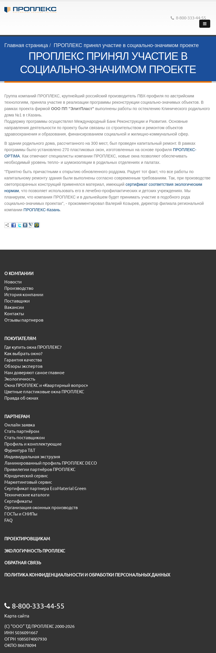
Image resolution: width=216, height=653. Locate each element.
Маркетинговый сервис (28, 482)
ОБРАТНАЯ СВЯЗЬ (22, 562)
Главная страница (26, 45)
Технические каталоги (26, 494)
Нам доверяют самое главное (34, 372)
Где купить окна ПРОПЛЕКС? (33, 347)
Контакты (14, 313)
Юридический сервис (26, 475)
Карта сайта (16, 615)
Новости (13, 281)
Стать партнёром (21, 431)
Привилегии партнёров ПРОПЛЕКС (39, 469)
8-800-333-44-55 (188, 17)
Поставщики (17, 300)
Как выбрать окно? (23, 353)
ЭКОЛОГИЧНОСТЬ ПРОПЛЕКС (34, 550)
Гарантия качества (23, 359)
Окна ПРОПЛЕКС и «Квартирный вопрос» (46, 385)
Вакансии (14, 307)
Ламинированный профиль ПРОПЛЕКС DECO (50, 463)
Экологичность (19, 378)
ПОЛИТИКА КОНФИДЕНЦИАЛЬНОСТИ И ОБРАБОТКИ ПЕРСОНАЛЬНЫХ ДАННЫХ (87, 574)
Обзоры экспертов (23, 366)
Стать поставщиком (24, 437)
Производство (18, 288)
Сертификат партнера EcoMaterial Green (45, 488)
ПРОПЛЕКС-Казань (41, 209)
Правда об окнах (21, 398)
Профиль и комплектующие (33, 443)
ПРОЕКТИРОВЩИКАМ (27, 538)
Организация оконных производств (41, 507)
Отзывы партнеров (23, 320)
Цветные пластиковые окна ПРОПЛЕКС (44, 391)
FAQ (8, 520)
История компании (23, 294)
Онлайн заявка (19, 424)
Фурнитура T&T (19, 450)
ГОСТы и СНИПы (20, 513)
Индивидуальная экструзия (32, 456)
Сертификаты (18, 501)
